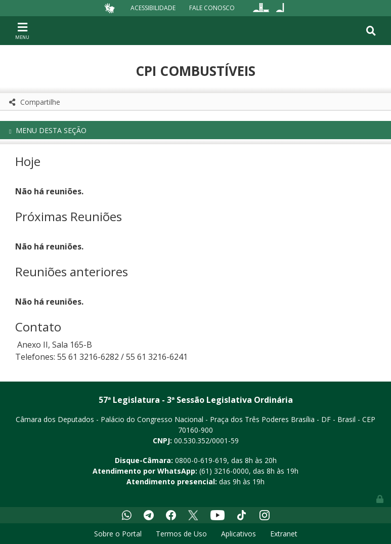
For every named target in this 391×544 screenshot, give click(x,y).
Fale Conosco (212, 8)
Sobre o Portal (118, 533)
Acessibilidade (153, 8)
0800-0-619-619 (201, 460)
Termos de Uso (181, 533)
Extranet (283, 533)
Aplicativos (238, 533)
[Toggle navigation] (22, 30)
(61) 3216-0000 (224, 471)
